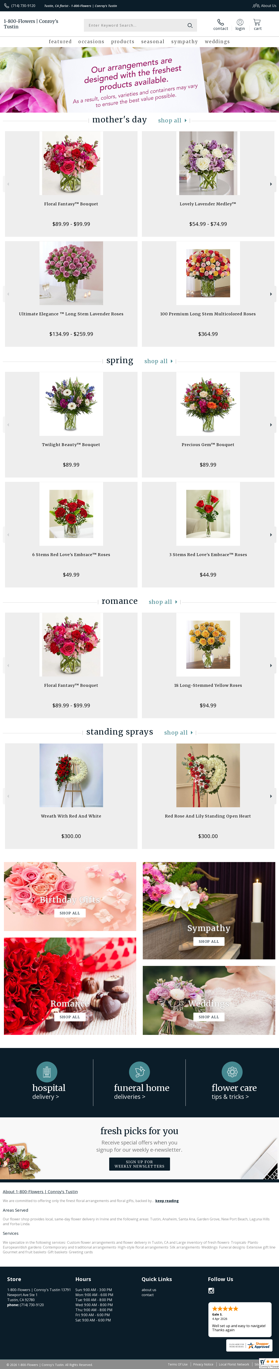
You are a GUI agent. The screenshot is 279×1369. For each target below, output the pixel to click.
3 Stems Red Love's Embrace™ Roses (208, 554)
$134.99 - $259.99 (71, 333)
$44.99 (208, 574)
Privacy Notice (203, 1364)
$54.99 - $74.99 (208, 223)
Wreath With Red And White (71, 816)
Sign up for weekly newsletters (140, 1164)
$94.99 (208, 705)
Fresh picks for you (139, 1139)
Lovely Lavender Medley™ (208, 203)
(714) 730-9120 (23, 5)
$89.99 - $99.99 (71, 223)
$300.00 (71, 836)
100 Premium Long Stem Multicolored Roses (208, 313)
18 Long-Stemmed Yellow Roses (208, 685)
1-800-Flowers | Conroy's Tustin (31, 24)
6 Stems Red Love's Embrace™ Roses (71, 554)
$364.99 (208, 333)
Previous (7, 184)
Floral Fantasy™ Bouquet (71, 203)
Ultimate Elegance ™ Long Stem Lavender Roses (71, 313)
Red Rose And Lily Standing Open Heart (208, 816)
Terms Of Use (178, 1364)
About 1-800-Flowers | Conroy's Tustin (40, 1191)
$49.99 (71, 574)
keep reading (167, 1200)
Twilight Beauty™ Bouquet (71, 444)
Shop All (170, 120)
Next (271, 184)
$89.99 (71, 464)
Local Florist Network (234, 1364)
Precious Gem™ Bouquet (208, 444)
